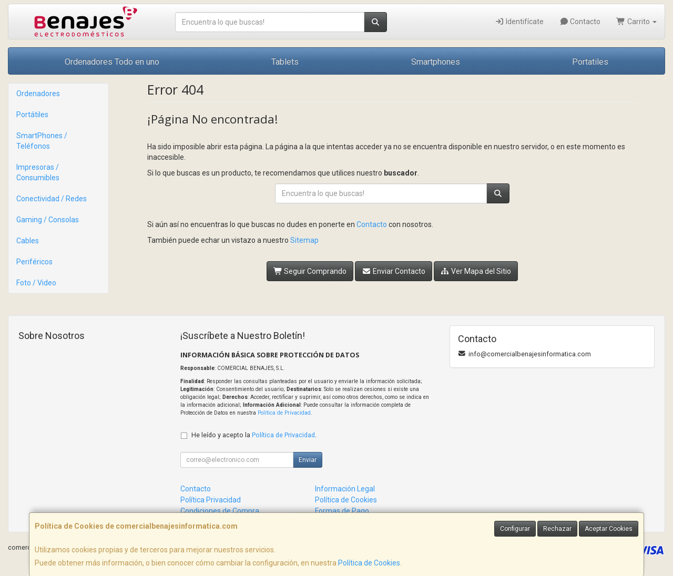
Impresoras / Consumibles (37, 172)
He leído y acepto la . (254, 435)
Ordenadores (38, 93)
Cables (27, 240)
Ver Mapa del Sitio (476, 271)
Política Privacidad (210, 500)
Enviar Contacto (393, 271)
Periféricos (34, 262)
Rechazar (557, 528)
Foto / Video (36, 283)
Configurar (515, 528)
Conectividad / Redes (51, 198)
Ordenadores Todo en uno (112, 62)
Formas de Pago (342, 511)
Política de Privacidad (284, 413)
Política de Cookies (369, 563)
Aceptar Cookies (609, 528)
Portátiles (32, 114)
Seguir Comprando (310, 271)
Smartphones (435, 62)
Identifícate (519, 21)
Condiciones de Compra (219, 511)
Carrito (636, 21)
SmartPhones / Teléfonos (41, 140)
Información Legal (345, 489)
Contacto (580, 21)
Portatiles (590, 62)
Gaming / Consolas (47, 219)
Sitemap (304, 240)
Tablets (285, 62)
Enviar (308, 460)
